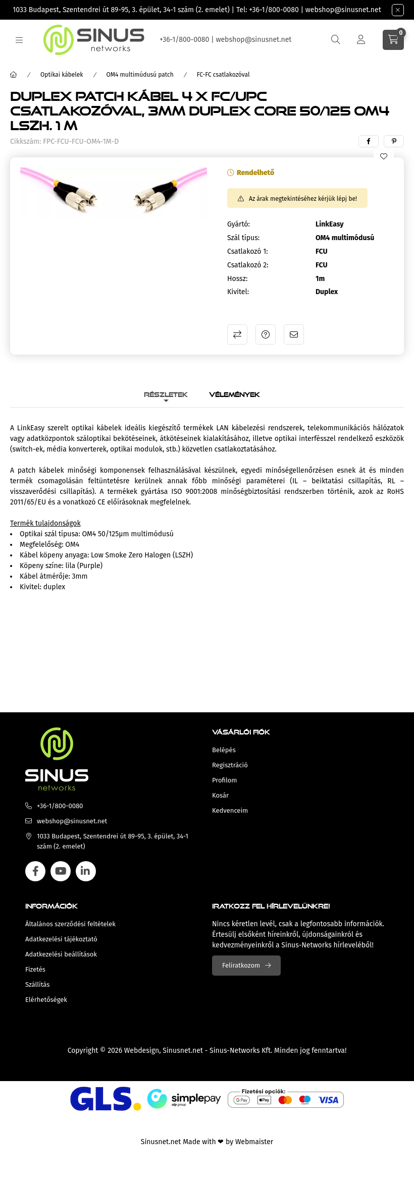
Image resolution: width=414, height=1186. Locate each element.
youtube (60, 871)
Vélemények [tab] (234, 393)
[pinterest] (394, 141)
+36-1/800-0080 (273, 10)
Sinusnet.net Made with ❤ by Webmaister (207, 1142)
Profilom (224, 780)
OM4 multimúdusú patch (140, 74)
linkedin (86, 871)
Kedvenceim (230, 810)
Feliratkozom (241, 965)
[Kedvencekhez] (384, 156)
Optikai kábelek (61, 74)
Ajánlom (294, 334)
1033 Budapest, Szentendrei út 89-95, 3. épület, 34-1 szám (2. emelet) (121, 10)
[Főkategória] (13, 74)
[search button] (336, 40)
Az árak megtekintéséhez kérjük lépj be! (303, 198)
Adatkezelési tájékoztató (61, 939)
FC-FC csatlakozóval (223, 74)
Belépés (224, 750)
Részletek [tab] (166, 393)
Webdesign (141, 1050)
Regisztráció (230, 765)
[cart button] (393, 40)
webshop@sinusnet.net (343, 10)
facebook (35, 871)
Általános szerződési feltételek (70, 924)
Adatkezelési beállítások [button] (61, 954)
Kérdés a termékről (265, 334)
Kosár (220, 795)
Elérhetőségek (46, 999)
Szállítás (37, 984)
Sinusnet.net (183, 1050)
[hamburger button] (19, 40)
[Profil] (361, 40)
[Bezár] (398, 10)
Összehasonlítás (237, 334)
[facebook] (368, 141)
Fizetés (35, 969)
